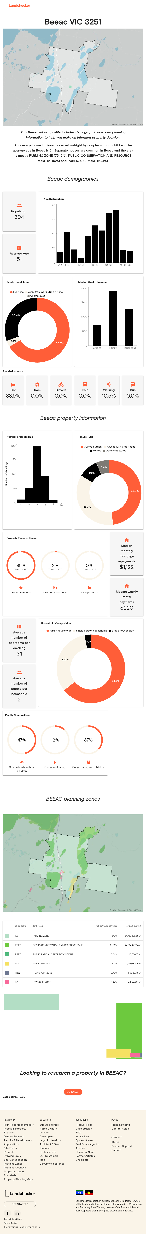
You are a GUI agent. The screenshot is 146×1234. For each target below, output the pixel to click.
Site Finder (10, 1147)
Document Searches (52, 1163)
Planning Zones (13, 1163)
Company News (85, 1151)
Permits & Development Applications (18, 1142)
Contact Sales (120, 1128)
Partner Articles (85, 1155)
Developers (47, 1136)
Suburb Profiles (49, 1124)
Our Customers (49, 1155)
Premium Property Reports (15, 1130)
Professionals (48, 1151)
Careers (116, 1149)
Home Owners (48, 1128)
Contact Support (121, 1146)
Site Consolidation (15, 1159)
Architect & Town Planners (50, 1146)
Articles (80, 1147)
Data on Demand (14, 1136)
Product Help (84, 1124)
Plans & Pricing (120, 1124)
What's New (82, 1136)
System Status (84, 1140)
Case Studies (84, 1128)
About (115, 1142)
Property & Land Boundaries (14, 1173)
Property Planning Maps (18, 1179)
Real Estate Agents (87, 1144)
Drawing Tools (12, 1155)
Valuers (44, 1132)
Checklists (82, 1159)
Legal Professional (51, 1140)
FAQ (78, 1132)
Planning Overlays (15, 1167)
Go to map (73, 1092)
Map (42, 1159)
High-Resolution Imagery (19, 1124)
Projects (9, 1151)
